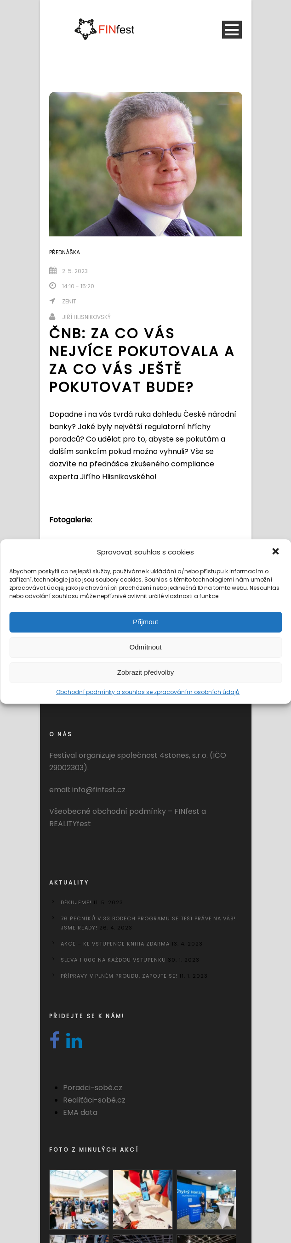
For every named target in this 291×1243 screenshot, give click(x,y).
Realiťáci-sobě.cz (94, 1100)
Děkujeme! (76, 902)
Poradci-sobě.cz (92, 1087)
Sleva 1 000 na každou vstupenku (113, 959)
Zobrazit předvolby (145, 672)
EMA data (80, 1112)
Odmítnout (145, 647)
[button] (276, 552)
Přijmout (145, 622)
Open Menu (232, 30)
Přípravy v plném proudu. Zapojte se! (119, 976)
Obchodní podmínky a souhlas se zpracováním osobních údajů (148, 692)
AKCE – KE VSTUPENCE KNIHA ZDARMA (115, 943)
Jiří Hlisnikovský (86, 317)
